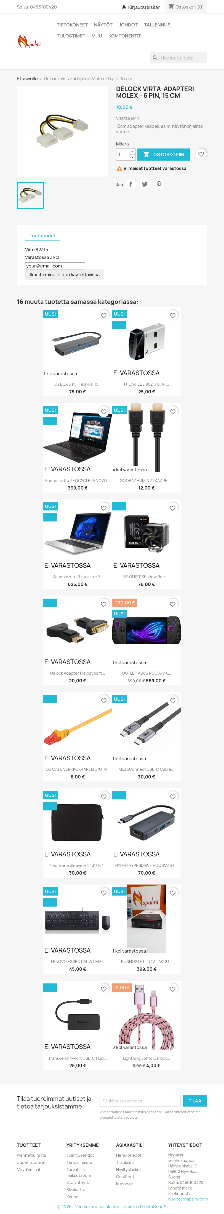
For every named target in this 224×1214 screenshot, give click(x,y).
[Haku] (178, 57)
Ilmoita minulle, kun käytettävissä (65, 275)
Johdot (128, 25)
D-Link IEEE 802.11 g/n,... (146, 384)
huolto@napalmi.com (188, 1199)
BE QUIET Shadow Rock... (146, 576)
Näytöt (103, 25)
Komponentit (124, 36)
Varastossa (37, 257)
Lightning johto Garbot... (146, 1058)
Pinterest (158, 184)
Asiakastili (130, 1145)
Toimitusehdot (80, 1155)
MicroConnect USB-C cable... (146, 769)
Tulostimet (71, 36)
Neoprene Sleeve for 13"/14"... (78, 865)
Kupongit (124, 1183)
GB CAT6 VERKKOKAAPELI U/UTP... (78, 769)
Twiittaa (144, 184)
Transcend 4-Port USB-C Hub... (77, 1058)
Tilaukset (124, 1162)
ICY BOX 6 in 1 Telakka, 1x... (78, 384)
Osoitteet (125, 1176)
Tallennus (157, 25)
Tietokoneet (72, 25)
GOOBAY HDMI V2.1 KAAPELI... (147, 480)
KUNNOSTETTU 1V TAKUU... (146, 961)
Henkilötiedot (129, 1155)
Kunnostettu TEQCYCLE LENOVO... (77, 480)
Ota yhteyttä (78, 1182)
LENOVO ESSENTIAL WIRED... (77, 961)
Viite (30, 249)
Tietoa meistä (79, 1162)
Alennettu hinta (31, 1155)
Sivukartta (75, 1189)
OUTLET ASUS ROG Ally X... (146, 673)
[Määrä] (122, 154)
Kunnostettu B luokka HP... (78, 576)
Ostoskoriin (163, 154)
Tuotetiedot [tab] (42, 235)
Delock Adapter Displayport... (77, 673)
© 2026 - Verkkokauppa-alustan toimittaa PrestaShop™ (112, 1207)
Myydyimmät (29, 1169)
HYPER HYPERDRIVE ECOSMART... (146, 865)
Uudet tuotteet (31, 1162)
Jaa (130, 184)
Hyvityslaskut (128, 1169)
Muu (97, 36)
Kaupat (73, 1196)
